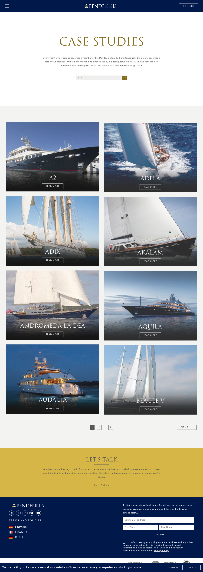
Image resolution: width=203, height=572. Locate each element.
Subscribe (158, 534)
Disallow (173, 567)
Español (22, 527)
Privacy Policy (161, 551)
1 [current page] (92, 427)
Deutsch (22, 537)
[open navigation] (7, 6)
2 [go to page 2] (99, 427)
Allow (193, 567)
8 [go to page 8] (110, 427)
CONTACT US (101, 484)
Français (23, 532)
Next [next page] (186, 427)
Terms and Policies (25, 521)
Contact (188, 6)
